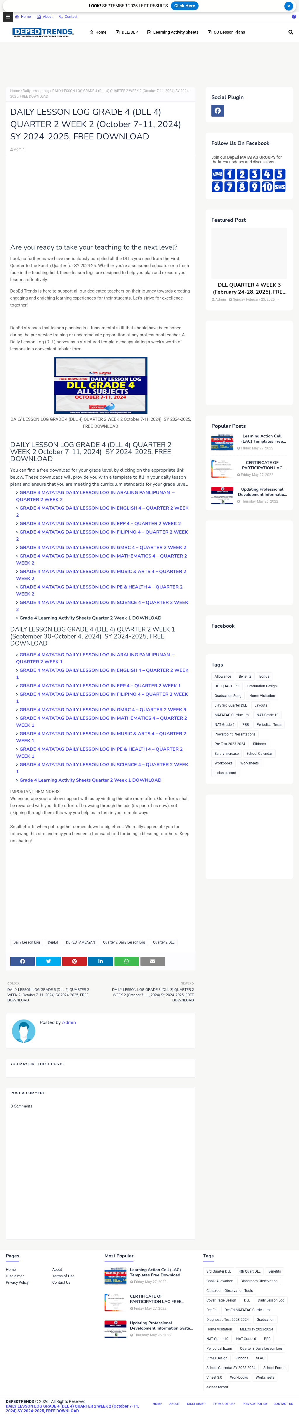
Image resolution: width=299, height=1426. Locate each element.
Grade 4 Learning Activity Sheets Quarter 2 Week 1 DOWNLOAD (90, 780)
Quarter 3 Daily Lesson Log (261, 1349)
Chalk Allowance (219, 1281)
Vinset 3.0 (214, 1377)
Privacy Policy (17, 1282)
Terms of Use (63, 1276)
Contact (67, 16)
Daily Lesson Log (36, 91)
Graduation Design (262, 686)
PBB (245, 725)
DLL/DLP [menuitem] (126, 32)
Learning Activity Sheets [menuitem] (173, 32)
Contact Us (61, 1282)
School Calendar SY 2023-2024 (230, 1368)
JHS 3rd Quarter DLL (231, 705)
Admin (19, 149)
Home (23, 16)
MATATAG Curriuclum (232, 715)
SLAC (260, 1358)
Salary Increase (227, 754)
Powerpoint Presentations (235, 734)
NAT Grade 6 (224, 725)
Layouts (261, 705)
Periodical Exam (219, 1349)
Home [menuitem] (98, 32)
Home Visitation (262, 696)
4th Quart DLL (249, 1271)
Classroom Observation (259, 1281)
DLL (247, 1300)
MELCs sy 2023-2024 (256, 1329)
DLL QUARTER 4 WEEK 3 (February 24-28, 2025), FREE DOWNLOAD (249, 288)
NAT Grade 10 (268, 715)
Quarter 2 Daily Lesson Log (124, 942)
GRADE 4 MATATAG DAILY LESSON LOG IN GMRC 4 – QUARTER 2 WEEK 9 (103, 710)
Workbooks (223, 763)
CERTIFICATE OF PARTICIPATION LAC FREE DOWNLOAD (262, 465)
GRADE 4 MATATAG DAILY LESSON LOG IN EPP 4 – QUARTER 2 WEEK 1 (100, 686)
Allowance (223, 676)
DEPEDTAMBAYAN (80, 942)
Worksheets (249, 763)
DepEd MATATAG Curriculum (247, 1310)
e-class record (225, 773)
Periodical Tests (269, 725)
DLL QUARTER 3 (227, 686)
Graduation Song (228, 696)
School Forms (274, 1368)
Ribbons (259, 744)
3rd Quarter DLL (218, 1271)
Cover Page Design (221, 1300)
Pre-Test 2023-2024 (230, 744)
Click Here (184, 5)
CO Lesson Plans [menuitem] (226, 32)
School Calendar (259, 754)
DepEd (53, 942)
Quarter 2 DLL (163, 942)
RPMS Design (216, 1358)
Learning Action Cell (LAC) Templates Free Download (262, 439)
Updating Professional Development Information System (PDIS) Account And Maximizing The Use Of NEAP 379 (262, 492)
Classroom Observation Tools (229, 1291)
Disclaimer (15, 1276)
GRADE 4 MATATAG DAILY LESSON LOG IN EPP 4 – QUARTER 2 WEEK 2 (100, 523)
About (44, 16)
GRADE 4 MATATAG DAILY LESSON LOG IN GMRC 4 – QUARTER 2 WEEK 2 (103, 547)
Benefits (245, 676)
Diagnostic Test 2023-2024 (227, 1320)
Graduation (265, 1320)
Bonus (264, 676)
